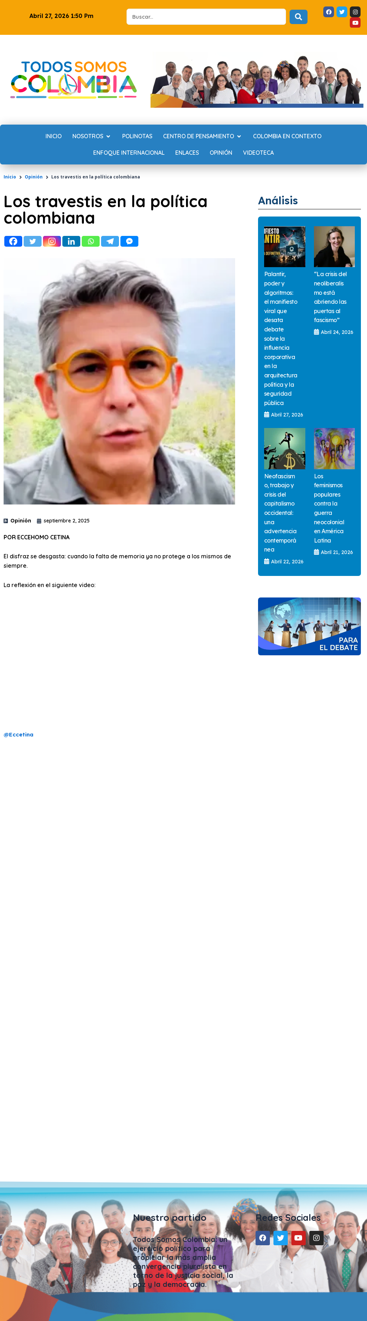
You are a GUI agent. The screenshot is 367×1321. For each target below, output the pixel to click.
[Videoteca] (258, 153)
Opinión (34, 177)
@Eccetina (19, 734)
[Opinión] (221, 153)
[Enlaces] (187, 153)
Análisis (280, 200)
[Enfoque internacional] (129, 153)
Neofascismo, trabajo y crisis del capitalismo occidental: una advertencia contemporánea (280, 513)
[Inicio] (53, 136)
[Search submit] (299, 17)
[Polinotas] (137, 136)
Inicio (10, 177)
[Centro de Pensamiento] (203, 136)
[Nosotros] (92, 136)
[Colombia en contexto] (287, 136)
